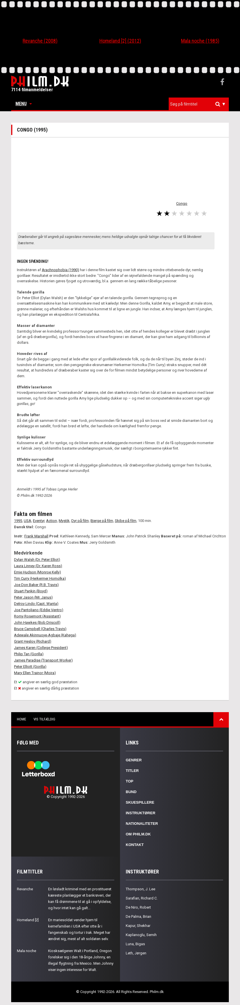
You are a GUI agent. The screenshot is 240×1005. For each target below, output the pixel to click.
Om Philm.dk (138, 834)
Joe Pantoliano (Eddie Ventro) (38, 610)
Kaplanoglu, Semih (141, 935)
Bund (131, 792)
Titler (132, 770)
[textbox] (200, 104)
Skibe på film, (126, 521)
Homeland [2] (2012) (120, 41)
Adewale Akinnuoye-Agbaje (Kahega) (45, 635)
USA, (28, 521)
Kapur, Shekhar (138, 925)
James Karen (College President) (41, 647)
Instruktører (140, 813)
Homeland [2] (28, 920)
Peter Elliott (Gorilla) (30, 666)
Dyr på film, (80, 521)
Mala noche (26, 951)
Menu (23, 103)
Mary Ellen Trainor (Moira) (35, 673)
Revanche (25, 889)
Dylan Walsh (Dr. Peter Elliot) (37, 559)
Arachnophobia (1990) (60, 270)
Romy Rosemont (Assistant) (37, 616)
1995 (18, 521)
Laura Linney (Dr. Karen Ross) (38, 566)
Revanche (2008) (40, 41)
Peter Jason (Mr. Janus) (33, 597)
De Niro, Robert (138, 907)
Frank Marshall (36, 536)
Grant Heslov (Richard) (32, 641)
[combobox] (199, 104)
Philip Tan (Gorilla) (29, 654)
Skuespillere (140, 802)
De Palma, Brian (138, 916)
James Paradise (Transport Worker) (43, 660)
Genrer (134, 760)
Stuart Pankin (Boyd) (31, 591)
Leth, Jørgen (136, 953)
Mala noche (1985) (200, 41)
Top (129, 781)
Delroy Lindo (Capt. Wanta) (36, 603)
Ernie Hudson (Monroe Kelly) (37, 572)
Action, (52, 521)
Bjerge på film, (102, 521)
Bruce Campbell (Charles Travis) (40, 629)
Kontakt (135, 845)
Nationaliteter (142, 823)
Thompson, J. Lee (140, 889)
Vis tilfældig (44, 719)
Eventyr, (39, 521)
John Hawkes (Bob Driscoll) (37, 622)
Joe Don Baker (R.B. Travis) (36, 585)
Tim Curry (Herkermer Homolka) (40, 578)
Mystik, (64, 521)
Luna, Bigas (135, 944)
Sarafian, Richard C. (142, 898)
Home (21, 719)
